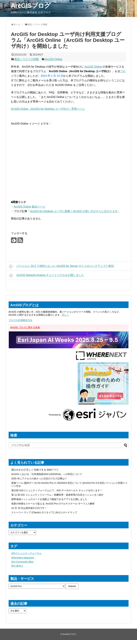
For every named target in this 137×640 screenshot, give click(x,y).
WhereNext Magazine (22, 557)
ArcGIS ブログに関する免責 (25, 327)
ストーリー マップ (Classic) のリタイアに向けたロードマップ (44, 512)
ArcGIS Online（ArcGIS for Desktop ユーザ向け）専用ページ (48, 108)
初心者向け (17, 565)
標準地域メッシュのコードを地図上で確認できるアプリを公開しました (49, 499)
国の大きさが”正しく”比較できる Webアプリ (35, 469)
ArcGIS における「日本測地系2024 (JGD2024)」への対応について (46, 474)
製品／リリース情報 (26, 59)
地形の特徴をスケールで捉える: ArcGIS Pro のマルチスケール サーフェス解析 (53, 503)
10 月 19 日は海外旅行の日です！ (29, 508)
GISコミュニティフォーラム (26, 553)
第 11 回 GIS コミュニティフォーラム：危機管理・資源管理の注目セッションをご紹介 (57, 494)
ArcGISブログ (30, 5)
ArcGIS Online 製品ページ (29, 206)
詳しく (65, 314)
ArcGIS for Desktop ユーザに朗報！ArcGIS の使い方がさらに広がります (74, 211)
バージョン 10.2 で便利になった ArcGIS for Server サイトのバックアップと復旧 (61, 266)
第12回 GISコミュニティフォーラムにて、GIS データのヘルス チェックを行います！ (56, 490)
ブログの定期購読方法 (20, 320)
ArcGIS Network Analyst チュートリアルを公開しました (46, 275)
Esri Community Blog (22, 561)
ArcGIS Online (53, 59)
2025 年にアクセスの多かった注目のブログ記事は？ (39, 478)
